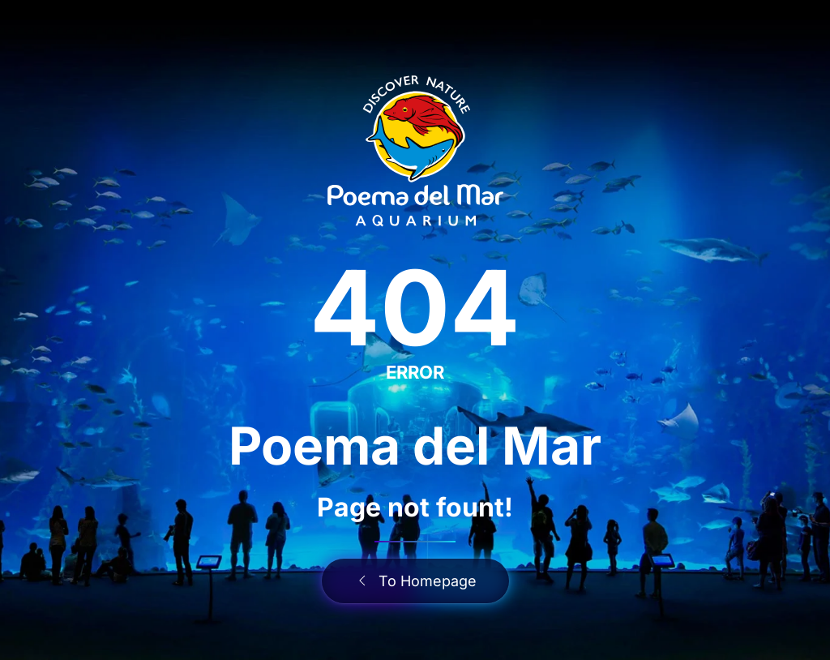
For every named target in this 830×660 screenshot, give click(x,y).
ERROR (415, 372)
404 (415, 308)
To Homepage (415, 580)
